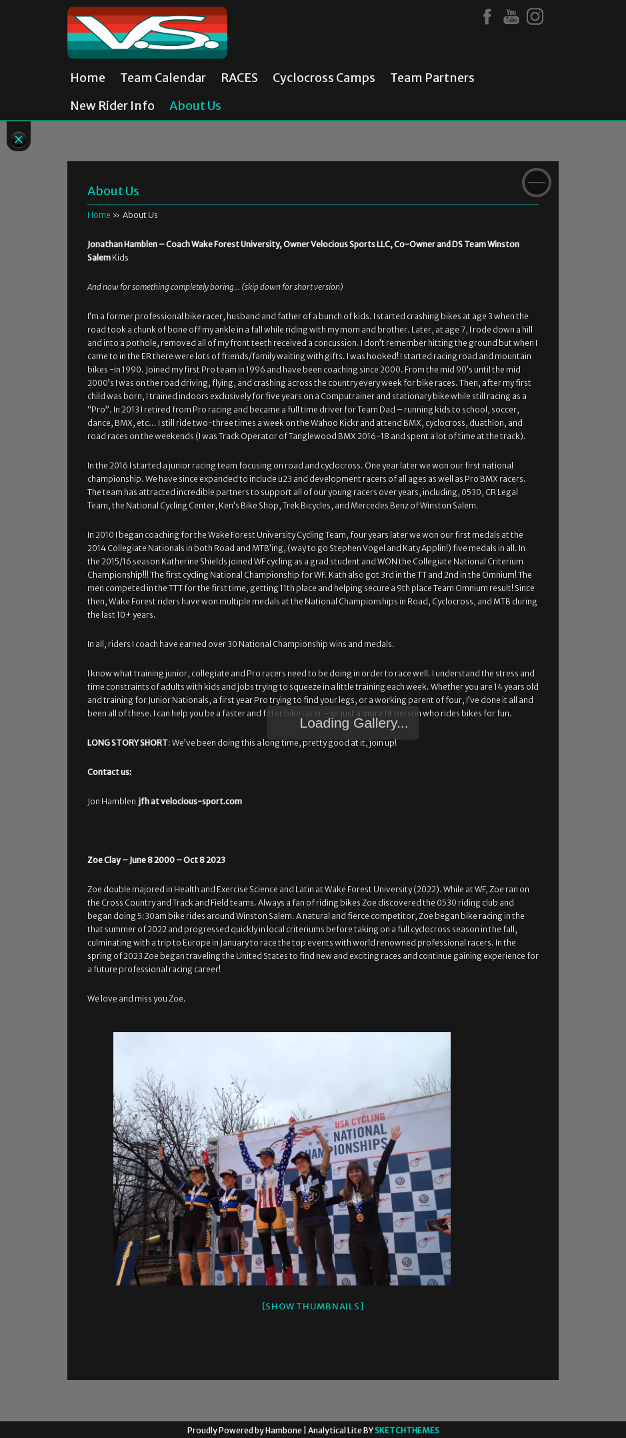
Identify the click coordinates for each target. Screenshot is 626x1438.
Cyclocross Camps (324, 78)
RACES (239, 78)
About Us (195, 106)
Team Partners (432, 78)
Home (87, 78)
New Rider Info (112, 106)
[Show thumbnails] (313, 1306)
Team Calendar (163, 78)
